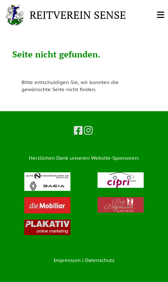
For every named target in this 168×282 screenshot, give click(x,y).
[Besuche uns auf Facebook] (78, 130)
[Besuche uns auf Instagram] (88, 130)
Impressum (67, 260)
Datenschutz (99, 260)
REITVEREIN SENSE (78, 14)
